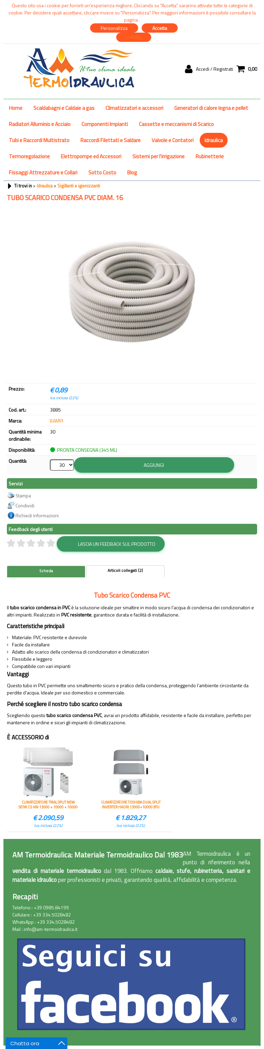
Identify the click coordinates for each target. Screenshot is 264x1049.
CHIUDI (134, 37)
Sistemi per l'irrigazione (158, 156)
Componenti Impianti (104, 124)
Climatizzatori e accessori (134, 108)
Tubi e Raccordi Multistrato (39, 140)
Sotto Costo (102, 172)
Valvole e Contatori (173, 140)
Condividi (24, 505)
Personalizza (114, 28)
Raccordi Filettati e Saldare (110, 140)
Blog (132, 172)
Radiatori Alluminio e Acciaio (39, 124)
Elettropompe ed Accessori (91, 156)
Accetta (159, 28)
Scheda (46, 570)
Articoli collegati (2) (125, 570)
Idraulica (214, 140)
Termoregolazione (29, 156)
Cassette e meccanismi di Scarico (176, 124)
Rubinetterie (210, 156)
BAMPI (56, 420)
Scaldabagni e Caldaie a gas (64, 108)
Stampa (23, 495)
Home (15, 108)
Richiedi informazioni (37, 515)
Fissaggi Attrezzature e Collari (43, 172)
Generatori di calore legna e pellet (211, 108)
